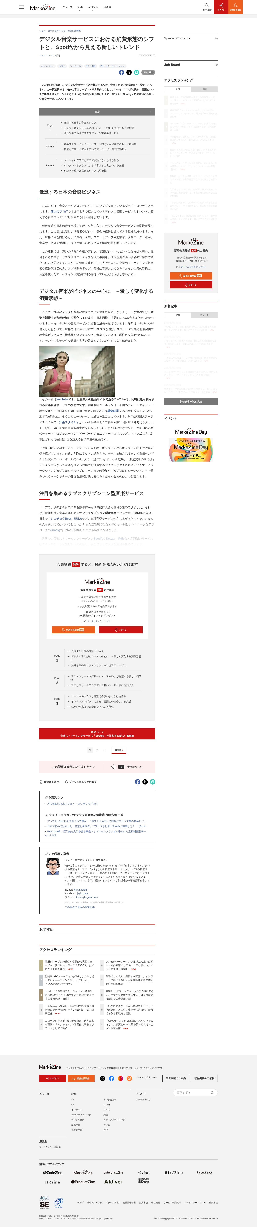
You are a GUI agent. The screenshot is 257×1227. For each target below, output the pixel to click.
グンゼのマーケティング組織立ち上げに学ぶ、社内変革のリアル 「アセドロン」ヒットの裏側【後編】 (129, 965)
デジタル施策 (77, 1121)
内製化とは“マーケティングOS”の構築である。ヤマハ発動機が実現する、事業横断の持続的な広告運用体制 (129, 995)
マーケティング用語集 (50, 1149)
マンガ (107, 1106)
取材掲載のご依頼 (204, 1080)
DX (72, 1101)
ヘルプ (80, 1202)
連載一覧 (75, 1126)
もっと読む (51, 835)
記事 (80, 7)
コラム (62, 66)
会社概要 (155, 1202)
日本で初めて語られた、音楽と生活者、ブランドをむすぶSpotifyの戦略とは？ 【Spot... (97, 826)
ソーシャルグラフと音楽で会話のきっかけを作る (91, 160)
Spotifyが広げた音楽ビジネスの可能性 (85, 170)
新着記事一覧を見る (191, 401)
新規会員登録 (72, 630)
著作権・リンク (94, 1202)
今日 (178, 89)
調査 (106, 1116)
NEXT (119, 750)
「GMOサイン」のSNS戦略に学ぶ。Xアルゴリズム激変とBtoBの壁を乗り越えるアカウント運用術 (129, 1024)
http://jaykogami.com (86, 897)
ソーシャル (75, 66)
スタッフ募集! (112, 1202)
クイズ (107, 1111)
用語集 (107, 7)
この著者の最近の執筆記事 (80, 907)
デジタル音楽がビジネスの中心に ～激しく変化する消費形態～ (100, 127)
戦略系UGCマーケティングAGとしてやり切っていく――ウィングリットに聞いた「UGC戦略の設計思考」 (69, 980)
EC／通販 (90, 66)
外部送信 (213, 1202)
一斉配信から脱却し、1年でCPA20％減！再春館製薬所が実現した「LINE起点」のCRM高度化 (69, 1010)
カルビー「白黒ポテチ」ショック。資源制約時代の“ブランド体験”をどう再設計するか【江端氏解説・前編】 (69, 995)
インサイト (76, 1111)
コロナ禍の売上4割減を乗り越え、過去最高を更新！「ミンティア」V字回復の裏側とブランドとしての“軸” (69, 1024)
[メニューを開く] (21, 7)
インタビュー (110, 1101)
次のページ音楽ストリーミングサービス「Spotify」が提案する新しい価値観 (97, 734)
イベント (93, 7)
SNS (106, 1131)
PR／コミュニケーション (112, 66)
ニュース (67, 7)
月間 (204, 89)
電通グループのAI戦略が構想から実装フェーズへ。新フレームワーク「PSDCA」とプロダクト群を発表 (69, 965)
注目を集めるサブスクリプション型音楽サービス (91, 133)
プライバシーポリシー (195, 1202)
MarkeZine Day (143, 1101)
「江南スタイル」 (67, 422)
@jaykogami (80, 889)
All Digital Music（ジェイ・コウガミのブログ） (73, 803)
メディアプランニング (114, 1121)
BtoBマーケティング (81, 1116)
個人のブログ (59, 211)
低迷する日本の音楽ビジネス (80, 122)
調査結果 (113, 410)
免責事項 (143, 1202)
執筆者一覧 (76, 1131)
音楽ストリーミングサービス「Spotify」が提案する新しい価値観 (100, 144)
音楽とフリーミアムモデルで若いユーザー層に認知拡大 (95, 149)
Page (50, 146)
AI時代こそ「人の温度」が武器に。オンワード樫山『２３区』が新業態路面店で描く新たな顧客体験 (129, 980)
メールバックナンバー (97, 621)
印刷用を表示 (49, 781)
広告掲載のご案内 (176, 1080)
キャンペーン (47, 66)
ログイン (120, 630)
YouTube (62, 399)
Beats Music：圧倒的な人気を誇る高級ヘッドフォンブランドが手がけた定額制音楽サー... (97, 831)
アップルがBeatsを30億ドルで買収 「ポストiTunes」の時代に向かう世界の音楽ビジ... (96, 821)
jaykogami (82, 893)
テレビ (107, 1126)
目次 (123, 112)
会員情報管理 (129, 1202)
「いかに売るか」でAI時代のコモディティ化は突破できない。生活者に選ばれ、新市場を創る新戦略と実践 (129, 1010)
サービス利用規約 (172, 1202)
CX (72, 1106)
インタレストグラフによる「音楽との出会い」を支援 (94, 165)
